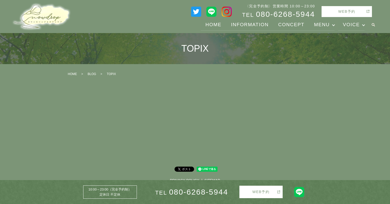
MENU (318, 24)
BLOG (92, 74)
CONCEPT (286, 24)
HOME (202, 24)
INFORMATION (241, 24)
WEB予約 (346, 11)
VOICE (350, 24)
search (373, 25)
